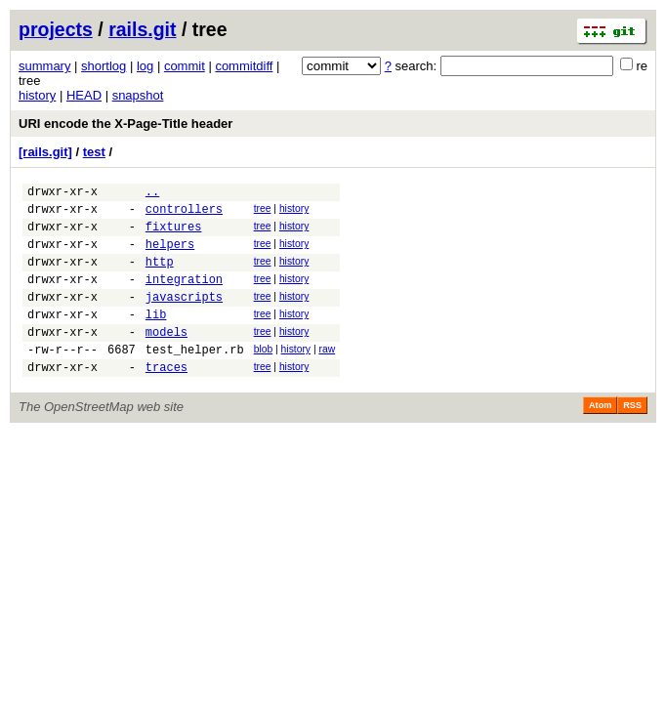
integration (184, 296)
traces (166, 399)
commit (184, 66)
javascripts (184, 317)
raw (326, 375)
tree (262, 211)
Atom (600, 437)
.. (152, 194)
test (94, 152)
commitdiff (243, 66)
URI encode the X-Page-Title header (125, 123)
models (166, 358)
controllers (184, 214)
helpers (170, 255)
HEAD (84, 95)
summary (44, 66)
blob (263, 375)
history (37, 95)
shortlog (103, 66)
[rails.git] (45, 152)
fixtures (174, 235)
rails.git (142, 29)
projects (56, 29)
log (145, 66)
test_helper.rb (195, 378)
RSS (632, 437)
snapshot (138, 95)
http (160, 276)
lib (156, 337)
